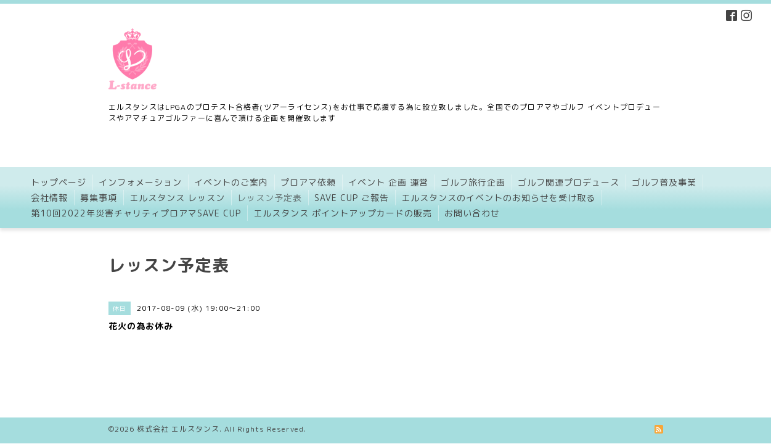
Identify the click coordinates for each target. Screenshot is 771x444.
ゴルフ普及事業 (664, 182)
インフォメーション (140, 182)
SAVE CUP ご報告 (351, 198)
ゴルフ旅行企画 (473, 182)
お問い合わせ (472, 213)
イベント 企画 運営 (388, 182)
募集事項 (98, 198)
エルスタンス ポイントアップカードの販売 (342, 213)
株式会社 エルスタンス (178, 403)
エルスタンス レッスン (177, 198)
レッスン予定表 (269, 198)
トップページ (58, 182)
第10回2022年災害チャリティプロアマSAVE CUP (136, 213)
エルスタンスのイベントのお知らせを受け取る (498, 198)
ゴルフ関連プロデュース (568, 182)
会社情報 (49, 198)
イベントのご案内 (231, 182)
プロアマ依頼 (308, 182)
